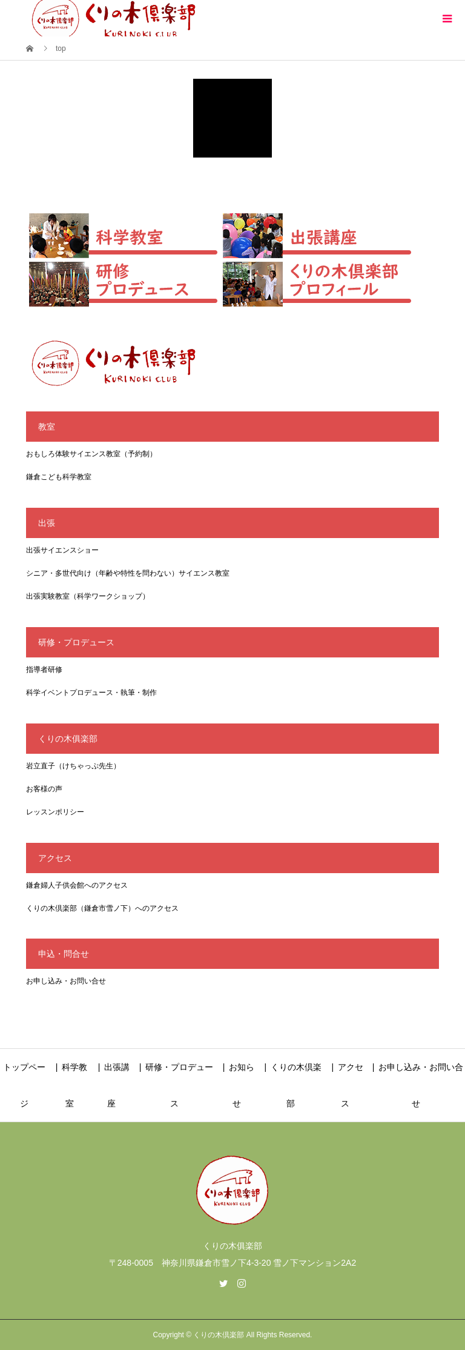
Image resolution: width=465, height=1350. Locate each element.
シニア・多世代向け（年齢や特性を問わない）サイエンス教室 (127, 573)
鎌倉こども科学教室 (58, 477)
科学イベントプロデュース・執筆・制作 (91, 692)
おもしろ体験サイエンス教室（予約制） (91, 454)
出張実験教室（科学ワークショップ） (88, 596)
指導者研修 (44, 669)
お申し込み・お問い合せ (66, 981)
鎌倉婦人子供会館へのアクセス (77, 885)
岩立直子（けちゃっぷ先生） (73, 766)
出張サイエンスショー (62, 550)
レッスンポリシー (55, 812)
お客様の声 (44, 789)
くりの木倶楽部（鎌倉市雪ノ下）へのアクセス (102, 908)
